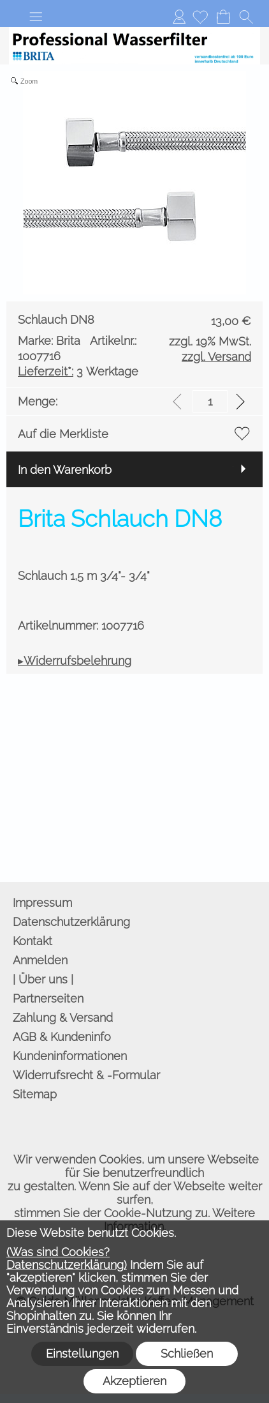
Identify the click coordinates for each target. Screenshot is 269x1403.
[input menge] (210, 401)
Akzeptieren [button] (134, 1381)
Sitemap (35, 1094)
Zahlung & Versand (63, 1017)
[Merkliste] (200, 16)
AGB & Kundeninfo (62, 1036)
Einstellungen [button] (82, 1353)
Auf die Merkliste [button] (63, 434)
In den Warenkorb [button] (65, 469)
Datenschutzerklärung (71, 922)
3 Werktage (78, 371)
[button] (35, 16)
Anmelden (179, 16)
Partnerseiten (48, 998)
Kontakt (32, 941)
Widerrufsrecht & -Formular (86, 1075)
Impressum (42, 902)
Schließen (187, 1353)
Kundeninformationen (70, 1056)
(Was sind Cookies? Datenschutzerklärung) (66, 1258)
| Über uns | (43, 979)
